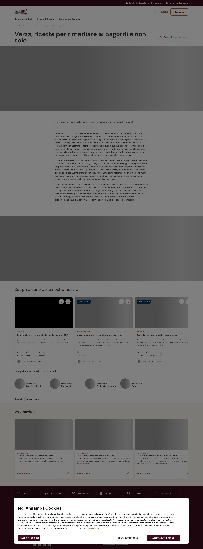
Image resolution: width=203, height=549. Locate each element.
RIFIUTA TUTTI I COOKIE (128, 538)
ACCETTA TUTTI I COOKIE (163, 538)
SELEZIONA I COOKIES (29, 538)
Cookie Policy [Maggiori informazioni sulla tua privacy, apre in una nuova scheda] (94, 528)
